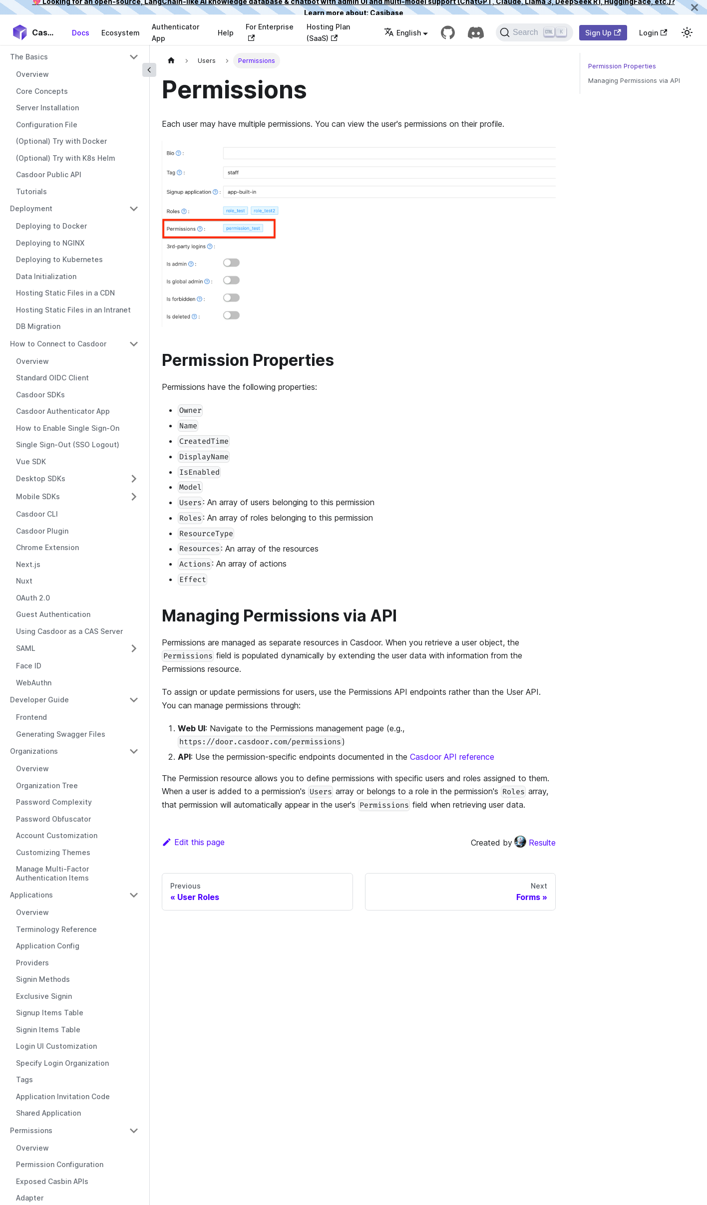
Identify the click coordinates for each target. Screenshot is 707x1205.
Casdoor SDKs (40, 394)
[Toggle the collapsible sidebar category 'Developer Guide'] (134, 700)
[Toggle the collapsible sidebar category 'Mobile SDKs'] (134, 497)
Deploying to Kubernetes (59, 259)
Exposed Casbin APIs (52, 1181)
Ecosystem (120, 32)
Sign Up (603, 32)
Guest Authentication (53, 614)
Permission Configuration (59, 1164)
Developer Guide (39, 699)
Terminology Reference (56, 929)
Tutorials (31, 191)
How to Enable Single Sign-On (67, 428)
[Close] (694, 7)
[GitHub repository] (448, 32)
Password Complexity (54, 802)
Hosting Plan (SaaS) (328, 32)
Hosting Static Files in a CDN (65, 293)
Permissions (31, 1130)
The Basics (29, 56)
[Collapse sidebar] (149, 70)
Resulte (535, 843)
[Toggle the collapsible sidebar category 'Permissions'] (134, 1131)
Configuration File (46, 124)
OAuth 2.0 (33, 598)
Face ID (28, 665)
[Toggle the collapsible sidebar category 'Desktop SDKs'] (134, 479)
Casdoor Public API (48, 174)
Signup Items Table (49, 1012)
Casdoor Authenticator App (63, 411)
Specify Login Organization (62, 1063)
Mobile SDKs (38, 496)
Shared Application (48, 1113)
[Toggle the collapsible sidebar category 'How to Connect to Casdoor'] (134, 344)
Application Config (47, 945)
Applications (31, 895)
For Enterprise (270, 31)
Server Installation (47, 107)
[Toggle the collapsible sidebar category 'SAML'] (134, 648)
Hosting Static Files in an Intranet (73, 309)
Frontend (31, 717)
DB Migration (38, 326)
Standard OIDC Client (52, 377)
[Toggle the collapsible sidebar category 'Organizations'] (134, 751)
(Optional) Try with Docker (61, 141)
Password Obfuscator (53, 819)
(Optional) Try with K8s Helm (65, 158)
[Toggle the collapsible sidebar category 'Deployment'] (134, 209)
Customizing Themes (53, 852)
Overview (32, 74)
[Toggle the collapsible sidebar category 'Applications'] (134, 895)
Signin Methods (43, 979)
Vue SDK (31, 461)
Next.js (28, 564)
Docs (80, 32)
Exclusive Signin (44, 996)
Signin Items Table (48, 1029)
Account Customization (56, 835)
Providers (32, 962)
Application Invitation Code (63, 1096)
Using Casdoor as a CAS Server (69, 631)
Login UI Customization (56, 1046)
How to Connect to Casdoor (58, 343)
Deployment (31, 208)
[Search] (534, 32)
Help (226, 32)
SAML (25, 648)
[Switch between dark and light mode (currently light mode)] (687, 32)
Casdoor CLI (37, 514)
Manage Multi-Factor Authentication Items (52, 873)
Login (653, 32)
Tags (24, 1079)
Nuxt (24, 581)
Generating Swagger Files (60, 734)
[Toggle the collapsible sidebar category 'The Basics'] (134, 57)
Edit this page (193, 842)
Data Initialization (46, 276)
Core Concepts (42, 91)
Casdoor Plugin (42, 531)
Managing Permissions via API (634, 80)
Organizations (34, 751)
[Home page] (171, 60)
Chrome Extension (47, 547)
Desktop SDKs (40, 478)
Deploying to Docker (51, 226)
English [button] (402, 32)
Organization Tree (47, 785)
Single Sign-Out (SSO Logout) (67, 444)
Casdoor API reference (452, 757)
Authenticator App (175, 32)
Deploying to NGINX (50, 243)
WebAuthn (33, 682)
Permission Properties (622, 66)
